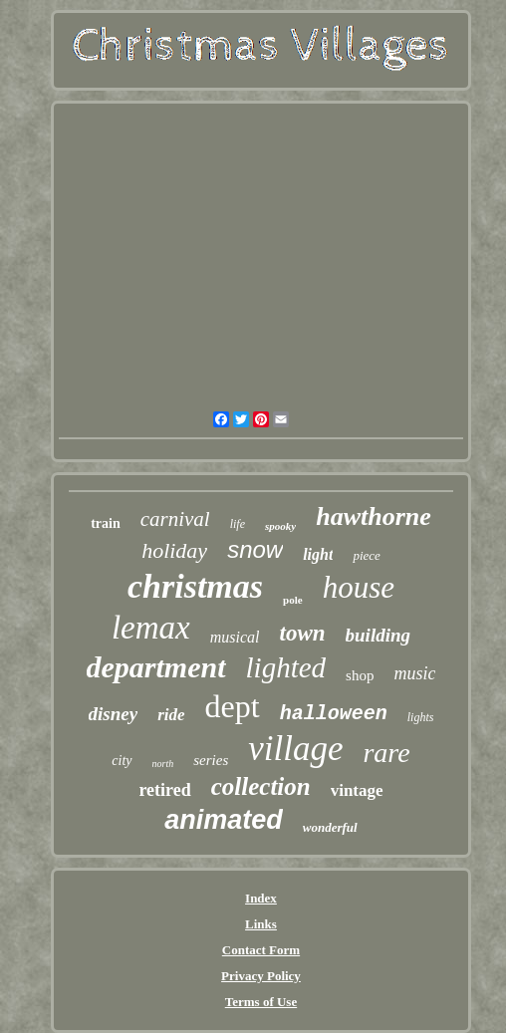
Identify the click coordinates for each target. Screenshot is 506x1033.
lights (420, 717)
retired (164, 790)
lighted (286, 667)
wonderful (330, 827)
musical (235, 637)
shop (360, 675)
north (163, 763)
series (210, 760)
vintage (357, 790)
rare (386, 752)
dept (232, 706)
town (303, 633)
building (378, 635)
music (414, 673)
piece (366, 555)
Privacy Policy (261, 975)
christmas (195, 586)
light (318, 554)
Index (261, 898)
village (295, 748)
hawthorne (373, 516)
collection (261, 786)
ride (170, 714)
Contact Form (261, 949)
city (121, 760)
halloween (333, 713)
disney (113, 713)
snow (255, 549)
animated (223, 820)
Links (261, 923)
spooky (280, 526)
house (358, 587)
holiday (174, 550)
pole (293, 600)
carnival (175, 519)
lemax (151, 628)
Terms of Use (261, 1001)
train (106, 523)
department (156, 666)
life (237, 524)
